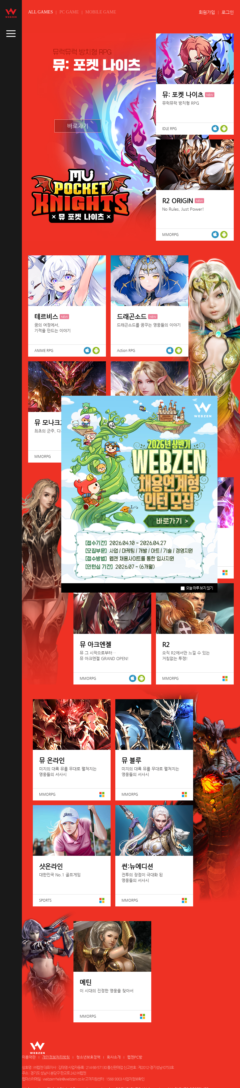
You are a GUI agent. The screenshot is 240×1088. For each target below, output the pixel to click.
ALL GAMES (40, 12)
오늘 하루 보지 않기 (197, 588)
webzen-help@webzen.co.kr (63, 1079)
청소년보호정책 (88, 1057)
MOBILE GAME (100, 12)
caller (11, 33)
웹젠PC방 (134, 1057)
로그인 (228, 12)
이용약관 (29, 1057)
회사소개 (114, 1057)
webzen (11, 13)
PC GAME (69, 12)
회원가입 (207, 12)
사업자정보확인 (133, 1079)
